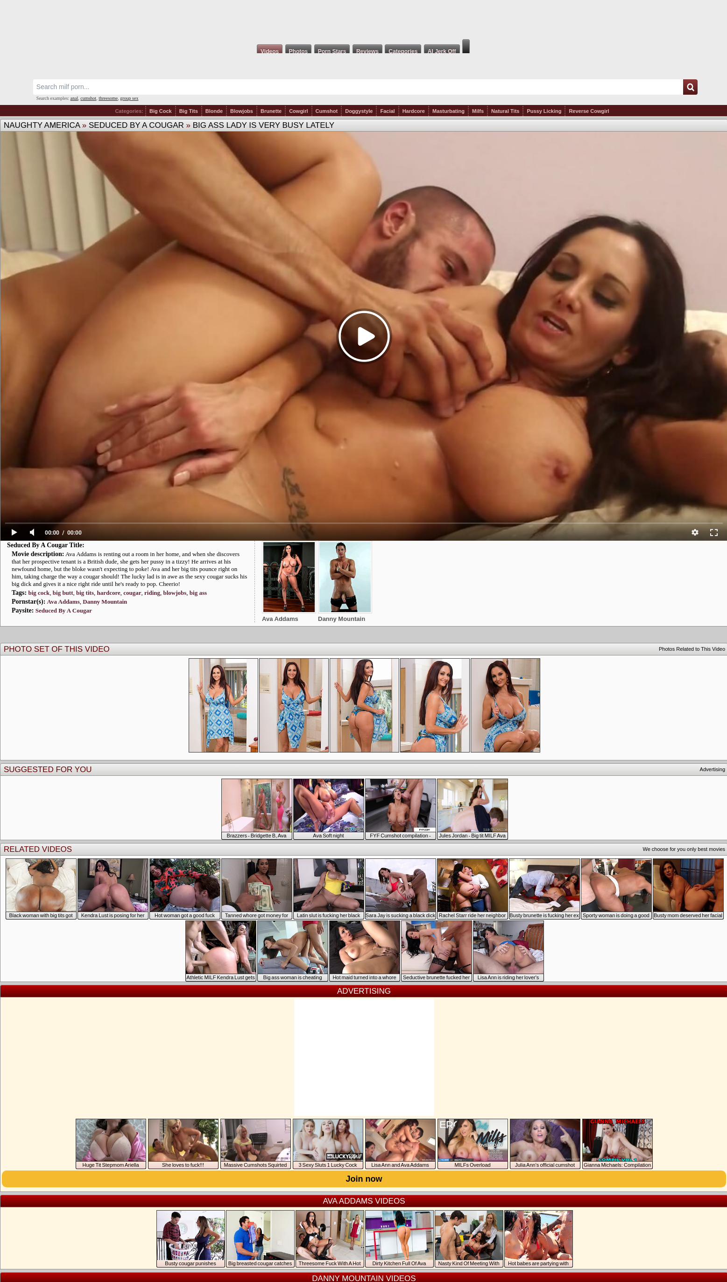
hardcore (108, 592)
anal (74, 98)
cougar (132, 592)
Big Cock (160, 111)
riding (152, 592)
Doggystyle (359, 111)
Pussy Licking (544, 111)
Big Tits (188, 111)
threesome (108, 98)
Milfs (478, 111)
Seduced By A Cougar (136, 125)
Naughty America (42, 125)
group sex (129, 98)
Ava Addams (63, 601)
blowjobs (175, 592)
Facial (387, 111)
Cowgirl (298, 111)
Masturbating (448, 111)
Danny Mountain (105, 601)
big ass (198, 592)
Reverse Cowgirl (589, 111)
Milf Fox (363, 19)
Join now (364, 1179)
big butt (63, 592)
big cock (38, 592)
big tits (85, 592)
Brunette (271, 111)
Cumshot (327, 111)
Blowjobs (241, 111)
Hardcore (413, 111)
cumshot (88, 98)
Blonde (214, 111)
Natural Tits (505, 111)
